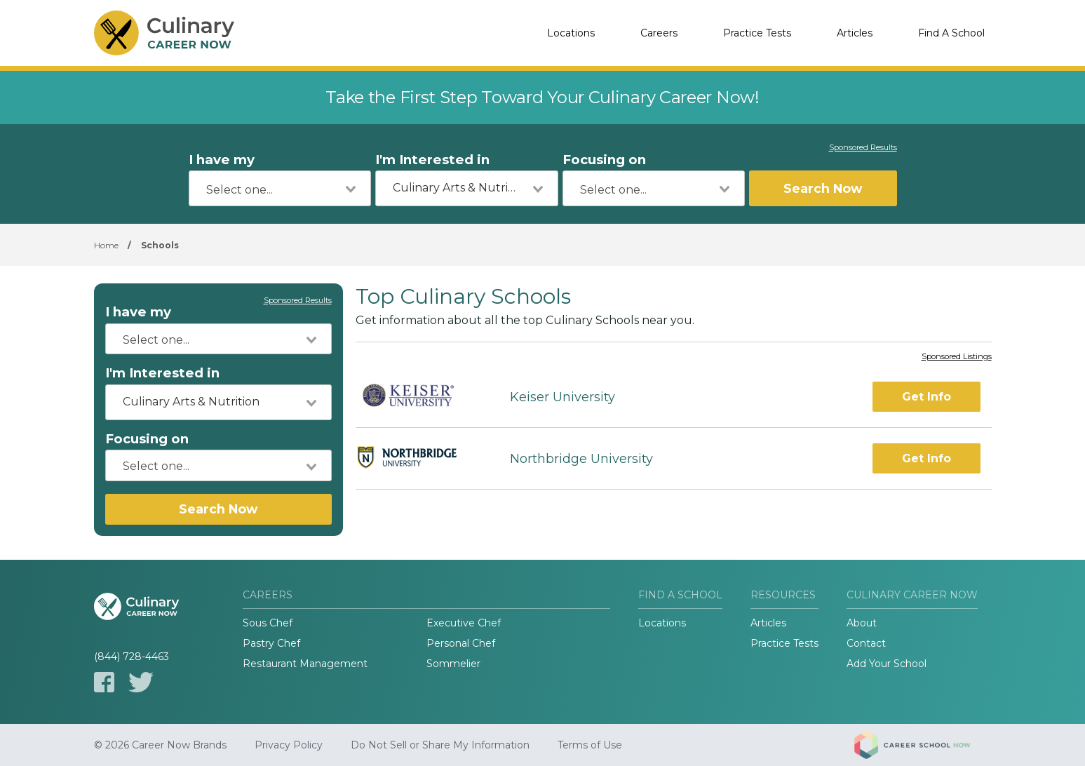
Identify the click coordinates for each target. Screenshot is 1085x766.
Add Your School (886, 663)
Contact (866, 643)
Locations (571, 33)
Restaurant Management (305, 663)
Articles (854, 33)
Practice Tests (757, 33)
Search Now (822, 188)
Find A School (951, 33)
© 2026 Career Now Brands (160, 745)
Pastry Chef (271, 643)
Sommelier (453, 663)
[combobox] (280, 188)
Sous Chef (267, 623)
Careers (659, 33)
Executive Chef (463, 623)
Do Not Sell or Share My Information (440, 745)
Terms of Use (590, 745)
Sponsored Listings (957, 357)
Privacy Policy (289, 745)
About (862, 623)
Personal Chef (460, 643)
